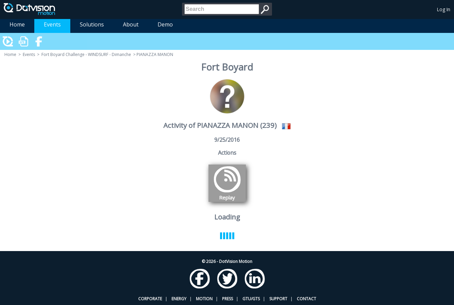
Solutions (92, 24)
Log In (443, 9)
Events (52, 24)
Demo (165, 24)
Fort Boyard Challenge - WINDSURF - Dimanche (86, 54)
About (131, 24)
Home (17, 24)
